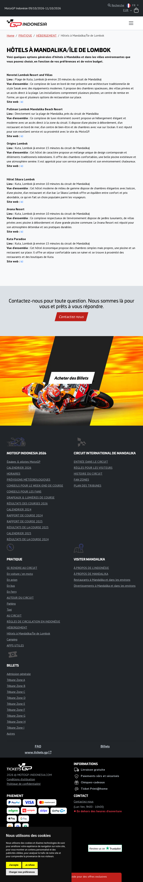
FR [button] (131, 5)
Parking (11, 603)
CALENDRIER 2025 (19, 533)
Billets (105, 746)
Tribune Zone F (16, 710)
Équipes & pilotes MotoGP (23, 461)
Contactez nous (71, 316)
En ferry (12, 591)
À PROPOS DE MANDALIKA (91, 574)
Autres (11, 733)
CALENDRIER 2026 (19, 467)
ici (22, 102)
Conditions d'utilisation (21, 779)
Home (10, 35)
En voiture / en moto (20, 574)
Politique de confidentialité (24, 784)
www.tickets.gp (38, 752)
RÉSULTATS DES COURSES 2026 (27, 503)
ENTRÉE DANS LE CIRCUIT (91, 461)
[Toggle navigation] (131, 23)
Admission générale (19, 674)
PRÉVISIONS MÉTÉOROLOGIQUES (28, 479)
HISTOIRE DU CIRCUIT (88, 473)
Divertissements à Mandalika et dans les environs (105, 586)
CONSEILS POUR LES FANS (24, 491)
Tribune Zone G (16, 715)
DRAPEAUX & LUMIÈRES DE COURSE (31, 497)
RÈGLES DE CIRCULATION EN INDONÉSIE (33, 621)
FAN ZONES (81, 479)
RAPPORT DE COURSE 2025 (25, 521)
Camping (12, 639)
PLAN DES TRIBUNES (87, 485)
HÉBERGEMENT (46, 35)
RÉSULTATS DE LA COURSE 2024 (28, 539)
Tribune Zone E (16, 704)
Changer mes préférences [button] (22, 872)
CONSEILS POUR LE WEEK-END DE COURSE (35, 485)
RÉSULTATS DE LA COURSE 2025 (28, 527)
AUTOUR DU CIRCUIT (20, 597)
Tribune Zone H (16, 721)
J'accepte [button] (13, 865)
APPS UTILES (15, 645)
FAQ (38, 746)
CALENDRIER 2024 (19, 509)
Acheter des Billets (71, 378)
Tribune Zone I (15, 727)
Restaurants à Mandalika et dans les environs (102, 580)
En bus (11, 586)
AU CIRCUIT (14, 615)
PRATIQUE (25, 35)
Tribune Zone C (16, 692)
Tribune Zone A (16, 680)
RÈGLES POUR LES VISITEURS (93, 467)
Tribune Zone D (16, 698)
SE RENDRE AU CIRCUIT (22, 568)
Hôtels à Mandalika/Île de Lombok (28, 633)
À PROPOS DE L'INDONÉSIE (91, 568)
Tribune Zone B (16, 686)
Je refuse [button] (30, 865)
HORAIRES (13, 473)
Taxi (9, 609)
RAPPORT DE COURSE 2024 (25, 515)
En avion (12, 580)
